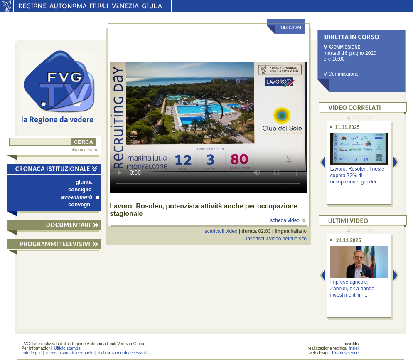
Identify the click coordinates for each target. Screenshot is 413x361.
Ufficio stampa (67, 348)
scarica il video (221, 231)
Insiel (354, 348)
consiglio (80, 189)
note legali (30, 353)
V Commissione (341, 74)
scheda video (287, 220)
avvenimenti (80, 197)
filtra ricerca (84, 150)
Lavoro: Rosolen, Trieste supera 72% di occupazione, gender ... (357, 175)
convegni (80, 204)
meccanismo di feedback (69, 353)
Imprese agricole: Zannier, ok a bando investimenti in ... (352, 288)
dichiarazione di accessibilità (124, 353)
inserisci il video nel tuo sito (276, 239)
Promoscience (345, 353)
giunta (84, 182)
